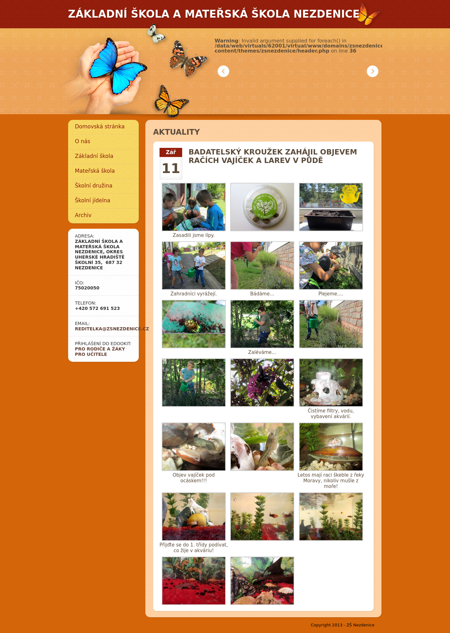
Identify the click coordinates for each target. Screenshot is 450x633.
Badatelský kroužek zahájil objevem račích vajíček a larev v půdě (273, 156)
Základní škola (94, 156)
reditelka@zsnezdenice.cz (112, 328)
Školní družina (93, 185)
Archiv (83, 215)
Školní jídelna (93, 200)
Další (372, 71)
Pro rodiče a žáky (100, 348)
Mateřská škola (95, 171)
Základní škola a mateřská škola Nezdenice (214, 14)
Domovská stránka (100, 126)
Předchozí (223, 71)
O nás (82, 141)
